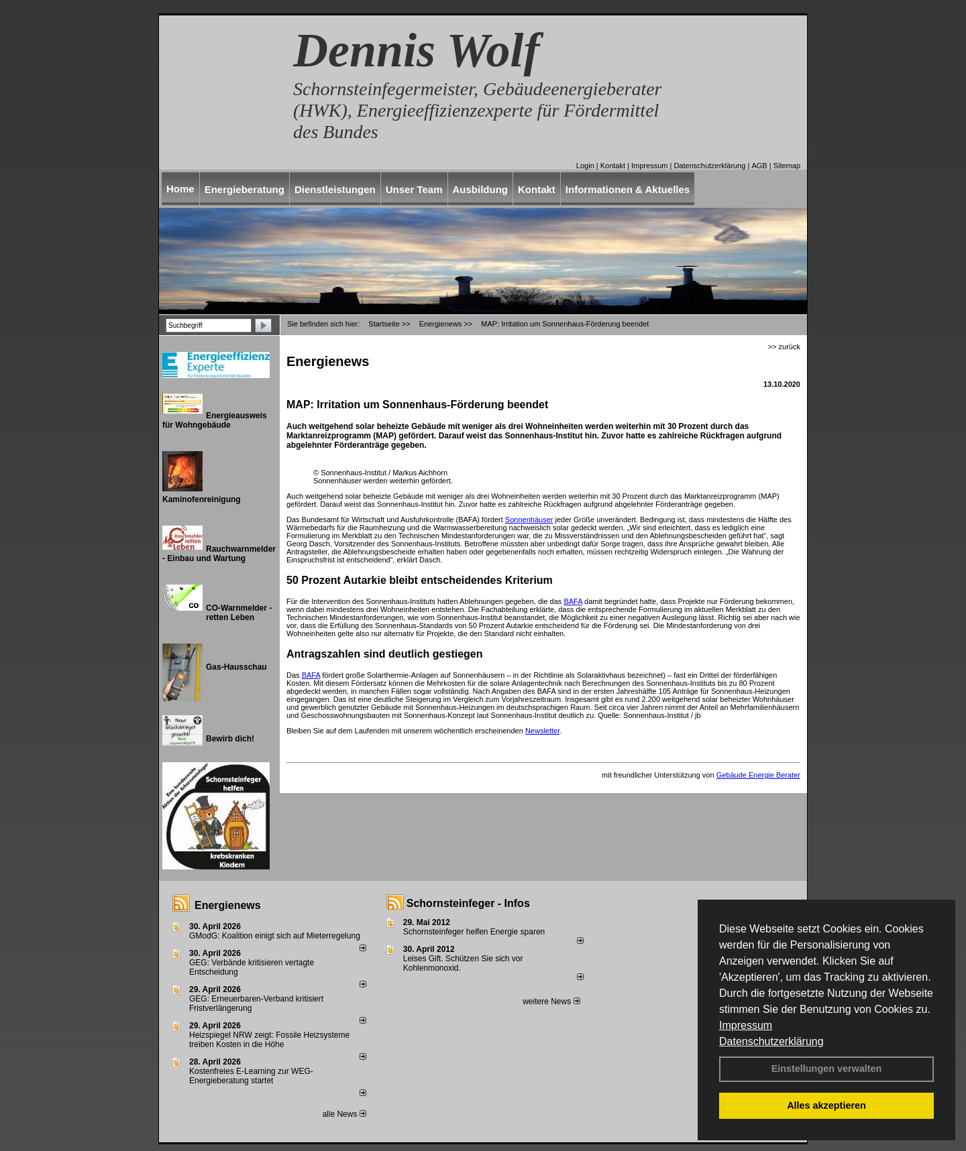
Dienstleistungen (335, 189)
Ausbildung (480, 189)
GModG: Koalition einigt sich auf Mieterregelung (274, 936)
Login (585, 166)
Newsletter (542, 731)
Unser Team (414, 189)
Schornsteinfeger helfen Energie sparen (474, 931)
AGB (759, 166)
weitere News (551, 1001)
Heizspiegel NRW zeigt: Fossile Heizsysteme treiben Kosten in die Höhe (269, 1039)
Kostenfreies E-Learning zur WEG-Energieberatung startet (251, 1076)
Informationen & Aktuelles (628, 189)
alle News (344, 1114)
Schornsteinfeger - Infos (468, 903)
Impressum (745, 1025)
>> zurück (784, 347)
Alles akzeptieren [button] (826, 1105)
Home (180, 188)
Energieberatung (244, 189)
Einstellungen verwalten (826, 1068)
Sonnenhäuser (529, 520)
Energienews (228, 905)
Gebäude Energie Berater (758, 775)
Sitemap (786, 166)
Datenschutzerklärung (771, 1041)
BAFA (573, 601)
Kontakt (612, 166)
